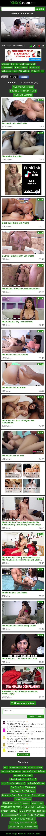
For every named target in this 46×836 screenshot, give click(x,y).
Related (12, 82)
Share (4, 77)
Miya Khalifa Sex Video (23, 87)
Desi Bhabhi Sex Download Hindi (23, 827)
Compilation (7, 67)
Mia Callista (24, 71)
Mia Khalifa (34, 67)
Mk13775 (35, 71)
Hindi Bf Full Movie (9, 811)
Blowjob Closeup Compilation (23, 91)
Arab (17, 67)
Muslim (24, 67)
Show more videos (23, 703)
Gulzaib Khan (38, 795)
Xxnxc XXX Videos (23, 799)
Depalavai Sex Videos (10, 771)
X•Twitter (13, 77)
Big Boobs (24, 64)
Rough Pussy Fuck (18, 767)
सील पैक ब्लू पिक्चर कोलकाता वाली (23, 823)
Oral (33, 64)
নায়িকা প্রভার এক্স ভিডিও (11, 807)
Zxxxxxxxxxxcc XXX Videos (14, 815)
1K (32, 46)
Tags (15, 834)
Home (8, 834)
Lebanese (6, 71)
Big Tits (14, 64)
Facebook (24, 77)
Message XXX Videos (22, 775)
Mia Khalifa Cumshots (23, 95)
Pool (15, 71)
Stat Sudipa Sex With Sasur (23, 791)
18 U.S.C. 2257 (33, 834)
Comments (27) (29, 82)
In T (5, 767)
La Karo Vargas (35, 767)
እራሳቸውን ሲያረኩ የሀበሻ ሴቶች (23, 819)
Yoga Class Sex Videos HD (13, 783)
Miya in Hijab (37, 803)
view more (23, 755)
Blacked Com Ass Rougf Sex (32, 811)
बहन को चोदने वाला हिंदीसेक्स (34, 771)
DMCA (22, 834)
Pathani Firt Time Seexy (34, 807)
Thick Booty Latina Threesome (16, 803)
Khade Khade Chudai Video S (23, 779)
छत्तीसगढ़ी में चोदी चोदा (36, 783)
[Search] (18, 9)
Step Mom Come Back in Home (16, 795)
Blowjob (5, 64)
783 (41, 46)
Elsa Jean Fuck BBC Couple (23, 787)
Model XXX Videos (36, 815)
